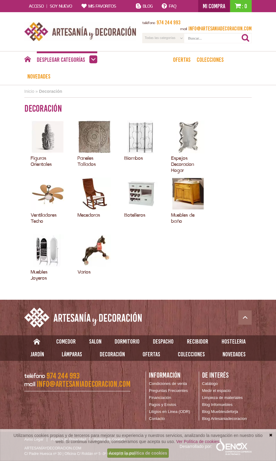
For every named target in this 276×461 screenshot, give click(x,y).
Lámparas (72, 354)
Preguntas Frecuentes (168, 391)
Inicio (29, 91)
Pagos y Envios (162, 405)
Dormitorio (127, 341)
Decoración (50, 91)
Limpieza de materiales (222, 398)
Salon (95, 341)
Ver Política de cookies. (198, 441)
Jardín (37, 354)
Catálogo (210, 384)
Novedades (38, 76)
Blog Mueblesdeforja (220, 412)
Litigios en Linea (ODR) (169, 412)
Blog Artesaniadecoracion (224, 419)
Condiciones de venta (168, 384)
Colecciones (210, 59)
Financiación (160, 398)
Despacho (163, 341)
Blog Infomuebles (217, 405)
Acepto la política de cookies (138, 453)
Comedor (66, 341)
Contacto (157, 419)
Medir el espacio (216, 391)
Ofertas (182, 59)
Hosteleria (234, 341)
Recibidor (197, 341)
